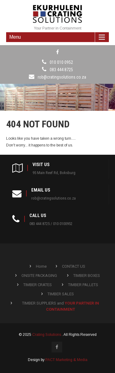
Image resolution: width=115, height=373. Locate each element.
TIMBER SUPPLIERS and (60, 306)
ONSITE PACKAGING (39, 275)
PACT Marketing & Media (66, 360)
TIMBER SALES (61, 294)
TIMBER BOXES (86, 275)
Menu (15, 37)
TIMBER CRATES (37, 284)
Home (41, 266)
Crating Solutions (47, 334)
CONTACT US (73, 266)
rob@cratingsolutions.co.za (62, 77)
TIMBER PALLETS (83, 284)
